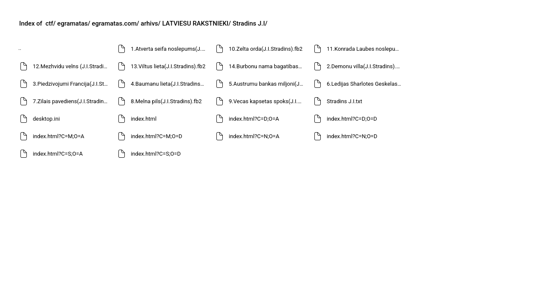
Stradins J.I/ (250, 23)
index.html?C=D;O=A (254, 119)
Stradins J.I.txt (344, 101)
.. (19, 48)
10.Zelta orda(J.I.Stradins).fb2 (265, 49)
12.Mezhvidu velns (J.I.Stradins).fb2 (71, 66)
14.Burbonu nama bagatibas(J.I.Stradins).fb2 (267, 66)
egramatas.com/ (115, 23)
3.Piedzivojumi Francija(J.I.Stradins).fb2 (71, 84)
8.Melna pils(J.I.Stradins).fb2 (166, 101)
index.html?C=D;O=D (352, 119)
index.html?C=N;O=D (352, 136)
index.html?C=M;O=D (156, 136)
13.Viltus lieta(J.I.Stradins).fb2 (168, 66)
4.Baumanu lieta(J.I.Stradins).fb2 (169, 84)
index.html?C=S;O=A (58, 154)
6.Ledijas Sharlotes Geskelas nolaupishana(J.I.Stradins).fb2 (365, 84)
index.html (143, 119)
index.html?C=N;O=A (254, 136)
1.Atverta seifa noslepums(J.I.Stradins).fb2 (169, 49)
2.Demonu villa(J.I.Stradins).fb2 (365, 66)
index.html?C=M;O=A (58, 136)
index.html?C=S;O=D (156, 154)
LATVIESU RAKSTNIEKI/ (196, 23)
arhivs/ (151, 23)
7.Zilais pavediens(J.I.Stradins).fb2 (71, 101)
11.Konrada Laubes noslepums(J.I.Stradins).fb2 (365, 49)
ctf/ (51, 23)
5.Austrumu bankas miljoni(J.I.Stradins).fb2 (267, 84)
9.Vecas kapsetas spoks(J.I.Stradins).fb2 (267, 101)
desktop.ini (46, 119)
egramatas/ (73, 23)
